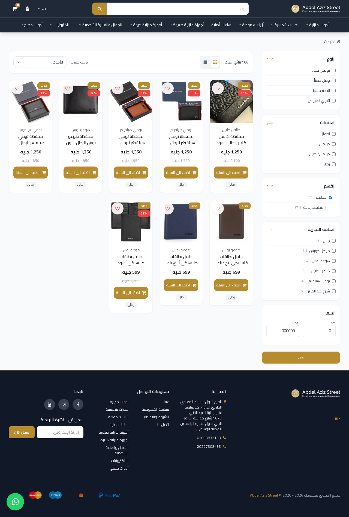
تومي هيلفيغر (181, 129)
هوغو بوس (80, 129)
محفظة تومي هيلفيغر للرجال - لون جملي (130, 143)
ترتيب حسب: (79, 62)
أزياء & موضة (251, 24)
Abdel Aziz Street (264, 495)
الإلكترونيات (60, 24)
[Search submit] (99, 9)
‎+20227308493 (210, 446)
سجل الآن (21, 432)
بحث (301, 357)
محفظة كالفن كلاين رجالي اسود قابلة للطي (231, 143)
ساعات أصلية (221, 24)
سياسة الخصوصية (155, 409)
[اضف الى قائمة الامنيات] (218, 88)
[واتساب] (15, 501)
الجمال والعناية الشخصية (100, 24)
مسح (269, 59)
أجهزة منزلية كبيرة (146, 24)
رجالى (231, 185)
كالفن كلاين (231, 129)
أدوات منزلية (317, 24)
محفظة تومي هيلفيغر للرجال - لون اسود (181, 143)
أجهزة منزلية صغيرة (187, 24)
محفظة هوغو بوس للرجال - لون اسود (80, 143)
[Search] (178, 9)
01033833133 (211, 437)
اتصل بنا (163, 424)
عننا (337, 418)
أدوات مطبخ (32, 24)
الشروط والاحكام (156, 417)
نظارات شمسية (284, 24)
